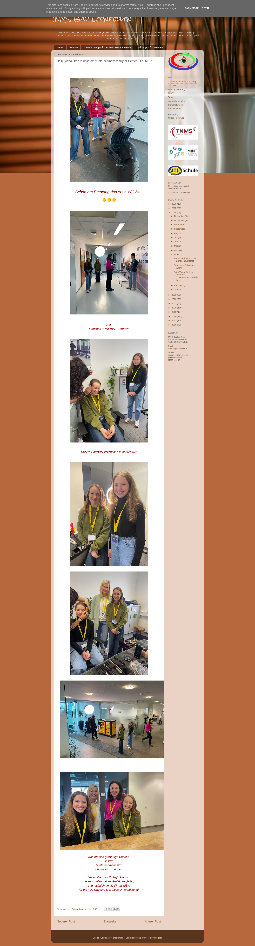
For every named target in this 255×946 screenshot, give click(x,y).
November (179, 220)
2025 (174, 208)
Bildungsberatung (176, 89)
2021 (174, 303)
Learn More (191, 8)
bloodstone (135, 938)
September (180, 229)
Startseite (109, 921)
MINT (171, 93)
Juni (176, 241)
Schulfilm (172, 85)
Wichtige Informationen (150, 47)
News (60, 47)
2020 (174, 308)
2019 (174, 312)
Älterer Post (153, 921)
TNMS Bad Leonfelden (91, 18)
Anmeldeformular (176, 101)
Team (171, 97)
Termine (73, 47)
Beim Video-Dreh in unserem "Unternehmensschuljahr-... (186, 276)
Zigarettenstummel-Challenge (182, 81)
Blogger (158, 938)
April (176, 250)
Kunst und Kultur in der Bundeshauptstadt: (185, 259)
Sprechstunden (175, 105)
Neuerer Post (66, 921)
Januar (177, 289)
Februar (178, 285)
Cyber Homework (176, 118)
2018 (174, 316)
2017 (174, 320)
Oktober (178, 224)
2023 (174, 295)
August (178, 233)
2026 (174, 204)
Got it (205, 8)
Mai (176, 246)
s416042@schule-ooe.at (177, 349)
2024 (174, 212)
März (177, 254)
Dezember (179, 216)
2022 (174, 299)
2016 (174, 325)
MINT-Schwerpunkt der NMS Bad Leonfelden (107, 47)
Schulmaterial (174, 108)
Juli (176, 237)
